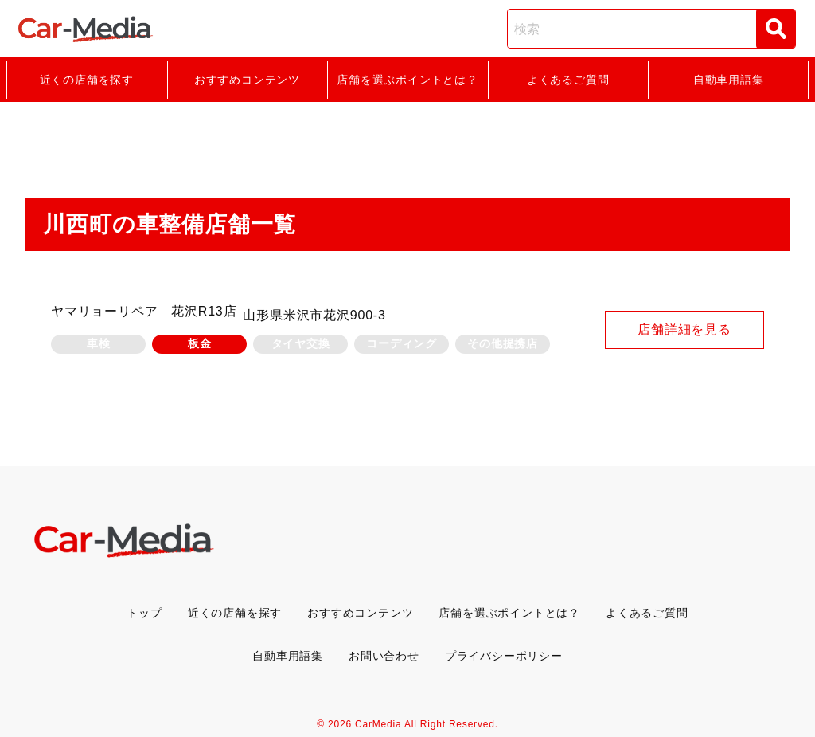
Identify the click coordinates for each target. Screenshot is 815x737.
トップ (144, 612)
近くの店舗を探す (87, 79)
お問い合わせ (384, 655)
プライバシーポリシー (504, 655)
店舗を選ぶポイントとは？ (407, 79)
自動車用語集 (728, 79)
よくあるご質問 (568, 79)
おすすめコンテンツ (247, 79)
